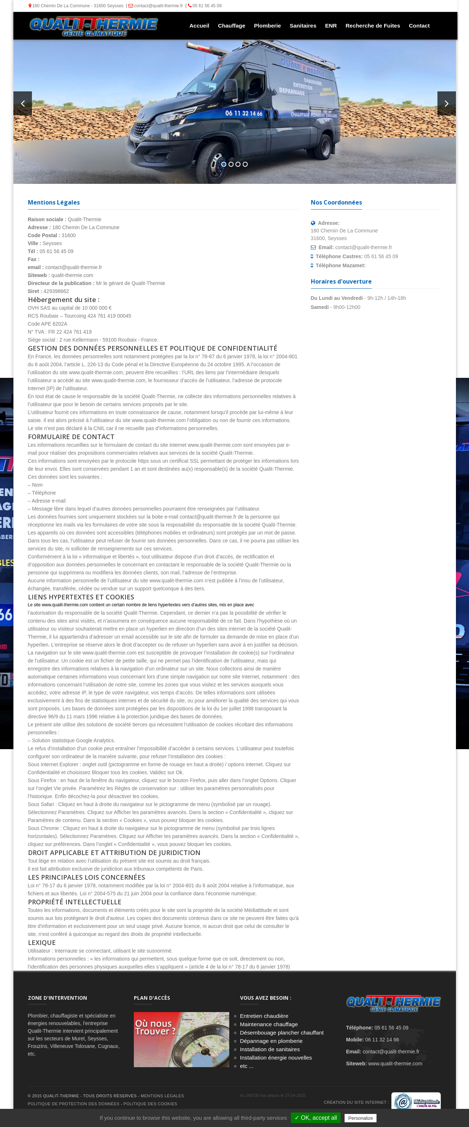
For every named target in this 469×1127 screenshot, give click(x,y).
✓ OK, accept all (316, 1118)
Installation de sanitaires (270, 1049)
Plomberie (266, 25)
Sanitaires (302, 25)
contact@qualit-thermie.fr (155, 5)
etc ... (247, 1066)
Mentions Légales (162, 1096)
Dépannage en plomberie (271, 1041)
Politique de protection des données (74, 1104)
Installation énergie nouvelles (276, 1057)
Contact (418, 25)
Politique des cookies (150, 1104)
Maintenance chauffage (269, 1024)
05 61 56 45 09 (204, 5)
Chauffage (230, 25)
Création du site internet (355, 1102)
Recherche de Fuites (372, 25)
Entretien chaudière (264, 1016)
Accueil (199, 25)
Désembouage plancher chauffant (282, 1032)
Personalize (360, 1118)
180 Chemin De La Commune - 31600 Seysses (75, 5)
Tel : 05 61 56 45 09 (234, 112)
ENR (330, 25)
